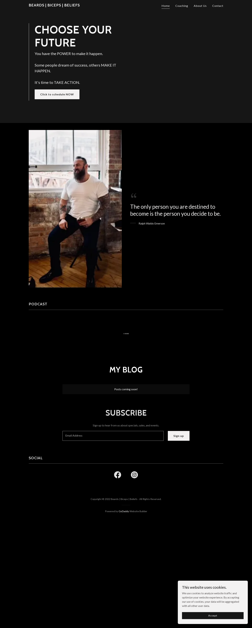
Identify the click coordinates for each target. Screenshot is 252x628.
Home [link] (166, 5)
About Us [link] (200, 5)
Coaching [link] (181, 5)
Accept (212, 615)
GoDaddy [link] (124, 568)
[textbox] (112, 493)
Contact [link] (217, 5)
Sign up (178, 493)
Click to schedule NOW (57, 123)
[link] (54, 5)
